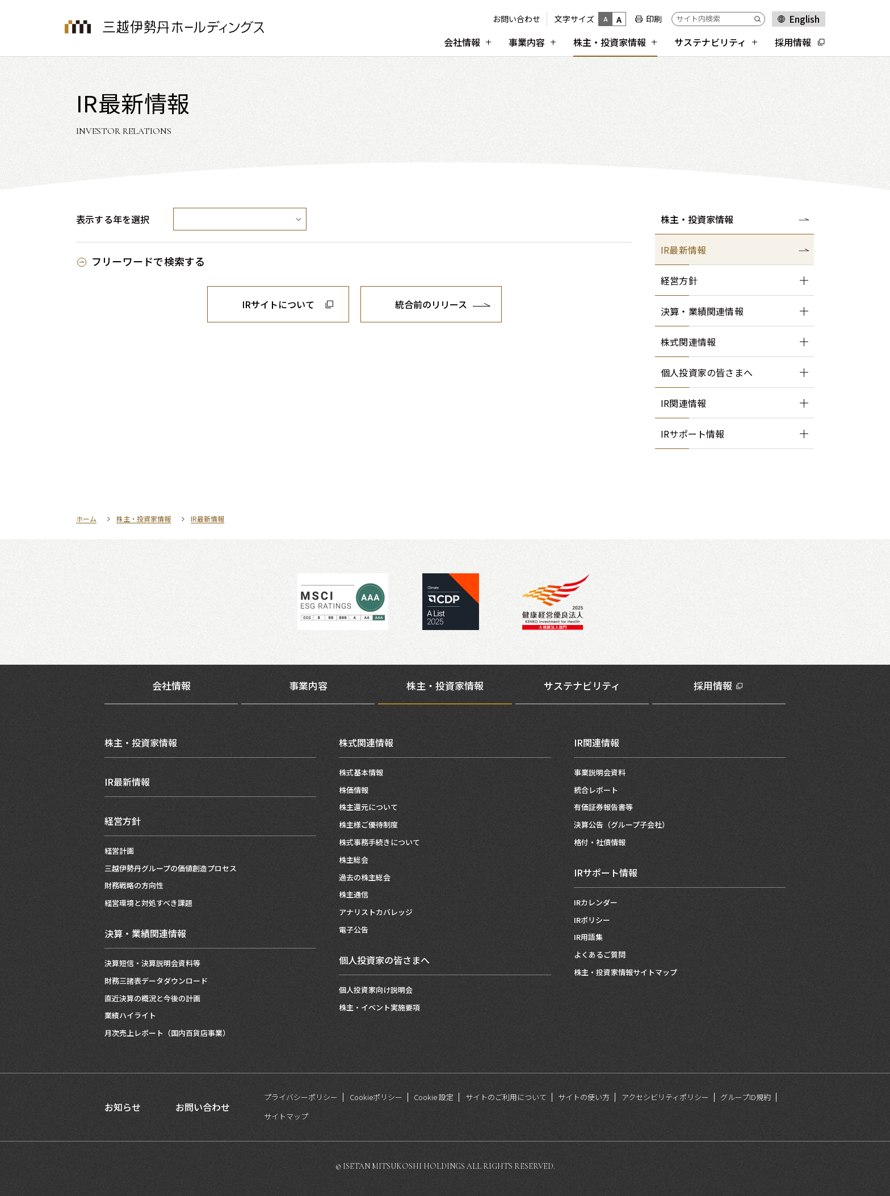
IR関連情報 (596, 742)
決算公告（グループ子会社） (621, 824)
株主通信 (353, 894)
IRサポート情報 (605, 872)
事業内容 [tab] (308, 685)
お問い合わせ (516, 18)
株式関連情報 (366, 742)
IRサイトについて (278, 304)
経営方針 (122, 821)
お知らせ (122, 1107)
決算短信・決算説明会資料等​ (152, 963)
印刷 (654, 18)
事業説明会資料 (599, 772)
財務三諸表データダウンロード (156, 980)
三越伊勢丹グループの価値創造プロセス (170, 868)
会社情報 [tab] (171, 685)
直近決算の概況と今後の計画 (152, 998)
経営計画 (119, 850)
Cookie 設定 (434, 1097)
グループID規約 (745, 1097)
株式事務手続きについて (379, 842)
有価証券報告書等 (603, 806)
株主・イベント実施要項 (379, 1007)
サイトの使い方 (584, 1097)
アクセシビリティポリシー (665, 1097)
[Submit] (759, 19)
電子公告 (353, 929)
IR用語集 (588, 936)
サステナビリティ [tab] (582, 685)
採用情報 (713, 685)
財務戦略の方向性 (133, 885)
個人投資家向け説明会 (376, 989)
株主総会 (353, 859)
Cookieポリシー (376, 1097)
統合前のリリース (431, 304)
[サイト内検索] (718, 19)
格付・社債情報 (599, 842)
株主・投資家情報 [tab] (445, 685)
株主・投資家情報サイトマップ (625, 972)
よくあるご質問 (599, 954)
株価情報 (353, 789)
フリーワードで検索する (148, 261)
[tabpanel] (445, 883)
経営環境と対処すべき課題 (148, 902)
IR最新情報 (207, 518)
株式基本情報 (361, 772)
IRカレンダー (596, 902)
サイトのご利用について (506, 1097)
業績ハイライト (130, 1015)
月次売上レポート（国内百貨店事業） (167, 1032)
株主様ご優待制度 (368, 824)
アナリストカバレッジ (376, 912)
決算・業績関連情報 (145, 933)
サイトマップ (286, 1116)
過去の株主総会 (365, 877)
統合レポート (596, 789)
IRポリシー (592, 919)
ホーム (86, 518)
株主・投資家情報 (697, 219)
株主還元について (368, 806)
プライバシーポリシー (301, 1097)
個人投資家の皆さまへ (384, 960)
